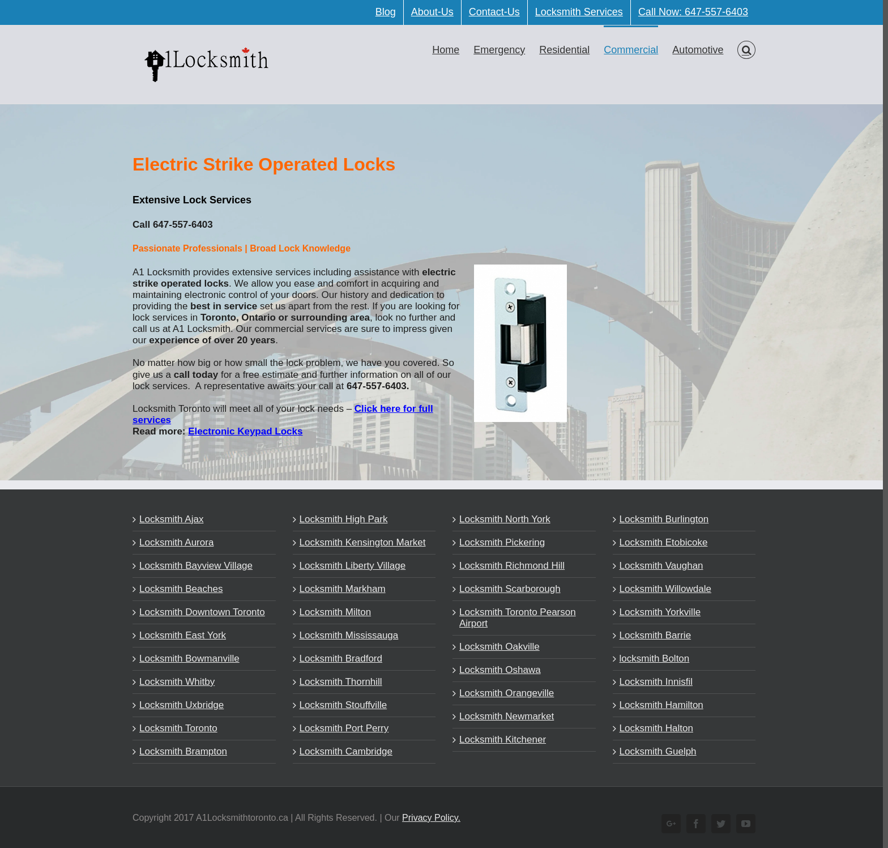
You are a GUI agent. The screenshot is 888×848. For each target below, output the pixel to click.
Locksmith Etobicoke (661, 542)
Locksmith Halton (653, 728)
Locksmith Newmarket (504, 716)
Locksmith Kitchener (500, 739)
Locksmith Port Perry (341, 728)
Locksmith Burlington (661, 519)
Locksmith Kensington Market (360, 542)
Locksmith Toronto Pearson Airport (515, 618)
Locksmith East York (180, 635)
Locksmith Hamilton (659, 705)
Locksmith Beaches (178, 588)
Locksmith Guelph (655, 751)
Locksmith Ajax (169, 519)
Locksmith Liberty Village (350, 565)
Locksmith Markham (340, 588)
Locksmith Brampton (181, 751)
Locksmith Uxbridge (179, 705)
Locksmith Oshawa (498, 669)
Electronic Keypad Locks (243, 431)
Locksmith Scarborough (507, 588)
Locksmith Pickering (500, 542)
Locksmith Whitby (174, 681)
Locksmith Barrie (653, 635)
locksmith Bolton (652, 658)
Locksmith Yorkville (657, 612)
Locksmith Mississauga (346, 635)
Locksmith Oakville (497, 646)
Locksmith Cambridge (343, 751)
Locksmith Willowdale (663, 588)
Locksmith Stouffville (341, 705)
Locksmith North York (502, 519)
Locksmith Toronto (176, 728)
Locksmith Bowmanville (187, 658)
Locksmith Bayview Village (193, 565)
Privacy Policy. (429, 818)
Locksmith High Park (341, 519)
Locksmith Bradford (338, 658)
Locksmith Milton (333, 612)
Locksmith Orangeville (504, 693)
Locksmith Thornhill (338, 681)
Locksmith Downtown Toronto (200, 612)
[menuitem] (382, 12)
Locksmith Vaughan (659, 565)
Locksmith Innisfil (653, 681)
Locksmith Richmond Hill (509, 565)
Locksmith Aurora (174, 542)
